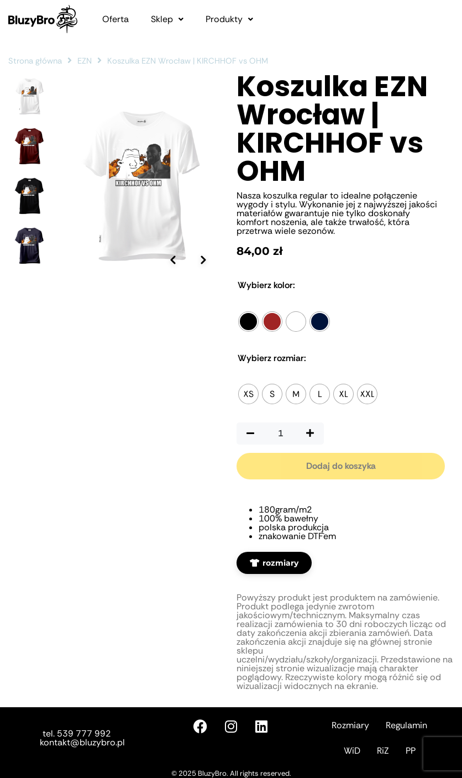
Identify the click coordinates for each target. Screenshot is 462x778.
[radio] (248, 321)
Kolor (266, 285)
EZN (84, 60)
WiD (352, 750)
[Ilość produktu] (280, 433)
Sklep (167, 19)
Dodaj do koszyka (341, 466)
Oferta (115, 19)
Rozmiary (350, 725)
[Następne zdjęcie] (203, 249)
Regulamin (406, 725)
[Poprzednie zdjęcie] (173, 249)
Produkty (229, 19)
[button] (167, 19)
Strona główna (35, 60)
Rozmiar (272, 358)
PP (411, 750)
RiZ (383, 750)
